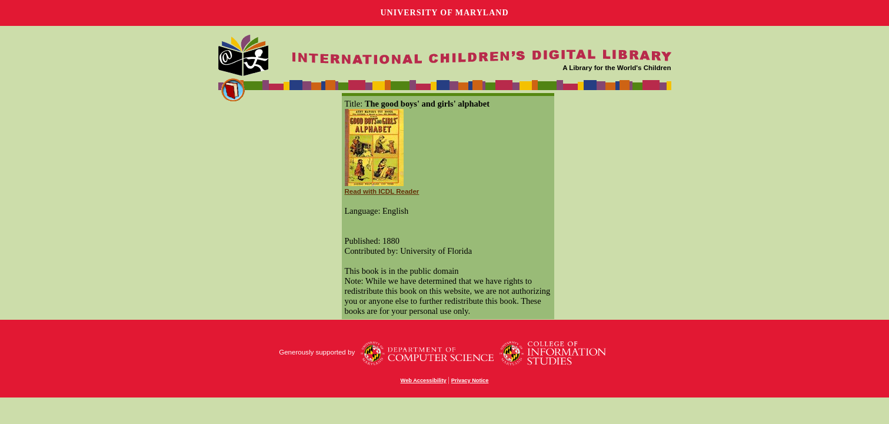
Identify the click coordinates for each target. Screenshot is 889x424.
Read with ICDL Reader (382, 191)
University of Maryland (444, 12)
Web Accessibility (424, 380)
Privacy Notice (470, 380)
